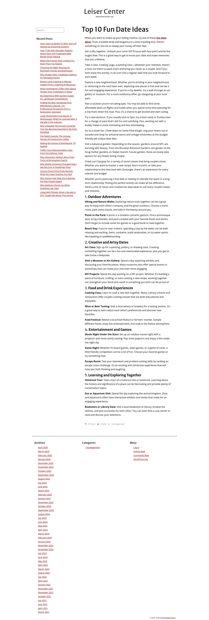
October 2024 (44, 506)
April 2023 (43, 565)
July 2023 (42, 553)
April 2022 (43, 580)
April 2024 (43, 529)
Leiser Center (104, 11)
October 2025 (44, 471)
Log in (136, 447)
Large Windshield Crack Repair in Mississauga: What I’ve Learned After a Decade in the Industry (58, 119)
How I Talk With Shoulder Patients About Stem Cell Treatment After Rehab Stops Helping (56, 53)
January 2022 (44, 584)
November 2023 (45, 549)
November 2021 (45, 592)
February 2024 (45, 537)
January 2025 (44, 498)
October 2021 (44, 596)
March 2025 (43, 490)
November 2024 (45, 502)
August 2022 (44, 573)
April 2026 (43, 447)
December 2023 (45, 545)
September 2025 (46, 475)
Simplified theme (169, 618)
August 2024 (44, 514)
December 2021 (45, 588)
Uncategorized (117, 424)
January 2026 (44, 459)
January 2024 (44, 541)
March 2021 (43, 612)
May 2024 (42, 525)
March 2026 (43, 451)
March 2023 (43, 569)
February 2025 (45, 494)
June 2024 (42, 522)
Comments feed (141, 455)
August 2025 (44, 478)
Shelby (103, 424)
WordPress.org (141, 459)
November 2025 (45, 467)
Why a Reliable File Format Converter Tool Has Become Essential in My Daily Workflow (58, 129)
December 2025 (45, 463)
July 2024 (42, 518)
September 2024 (46, 510)
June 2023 (42, 557)
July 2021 (42, 600)
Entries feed (139, 451)
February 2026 (45, 455)
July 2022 (42, 576)
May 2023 (42, 561)
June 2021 (42, 604)
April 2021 (43, 608)
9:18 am (91, 424)
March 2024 (43, 533)
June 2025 (42, 486)
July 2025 (42, 482)
